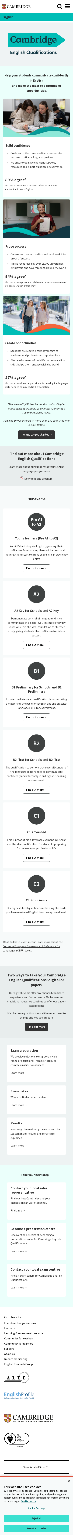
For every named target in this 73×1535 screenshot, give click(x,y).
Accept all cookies (36, 1528)
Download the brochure (38, 478)
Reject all (36, 1518)
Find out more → (36, 568)
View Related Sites (34, 1467)
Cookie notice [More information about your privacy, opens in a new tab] (28, 1501)
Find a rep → (18, 1210)
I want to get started (37, 434)
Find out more (36, 1026)
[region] (36, 1505)
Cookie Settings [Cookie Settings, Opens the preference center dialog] (36, 1508)
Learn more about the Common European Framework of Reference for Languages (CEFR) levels (33, 946)
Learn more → (19, 1072)
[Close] (69, 1481)
